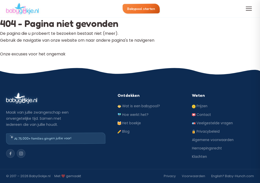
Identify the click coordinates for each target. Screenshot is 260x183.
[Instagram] (21, 153)
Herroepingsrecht (207, 148)
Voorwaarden (193, 176)
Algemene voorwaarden (213, 140)
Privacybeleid (206, 131)
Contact (201, 114)
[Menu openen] (249, 9)
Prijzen (199, 106)
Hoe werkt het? (133, 114)
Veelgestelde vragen (212, 123)
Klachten (199, 156)
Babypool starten (141, 8)
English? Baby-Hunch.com (232, 176)
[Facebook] (10, 153)
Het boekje (129, 123)
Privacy (170, 176)
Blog (123, 131)
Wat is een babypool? (139, 106)
